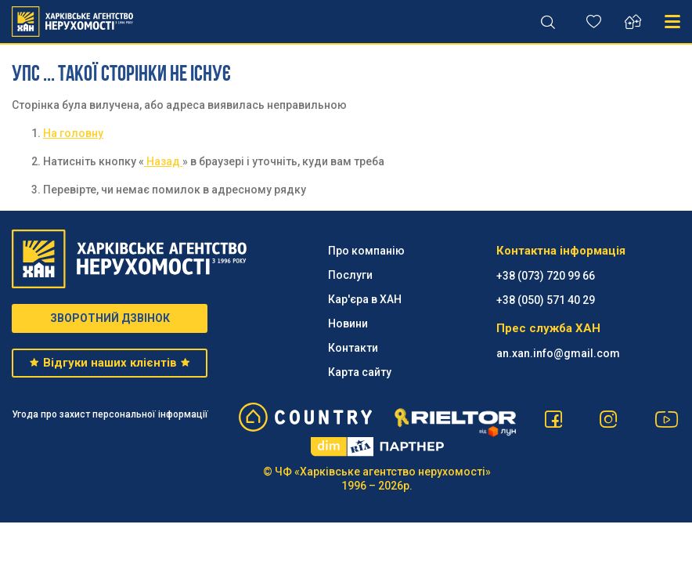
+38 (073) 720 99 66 (545, 275)
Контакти (353, 348)
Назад (163, 161)
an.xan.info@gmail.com (558, 353)
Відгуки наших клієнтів (109, 363)
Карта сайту (359, 372)
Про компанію (366, 250)
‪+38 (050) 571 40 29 (545, 300)
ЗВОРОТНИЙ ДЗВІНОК (110, 318)
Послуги (350, 275)
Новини (348, 323)
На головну (73, 133)
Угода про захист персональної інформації (110, 414)
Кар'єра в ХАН (365, 299)
